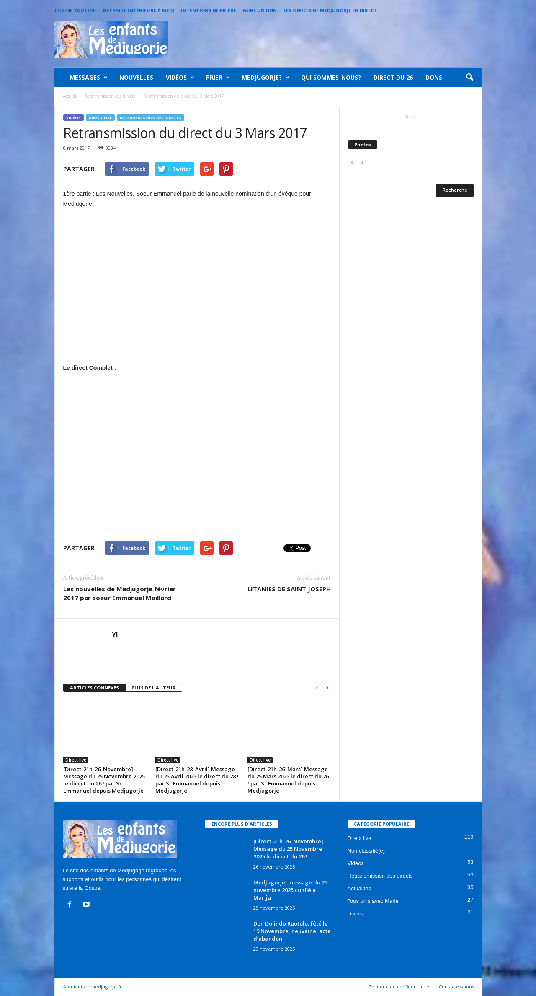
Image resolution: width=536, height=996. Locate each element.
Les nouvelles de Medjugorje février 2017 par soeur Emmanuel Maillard (119, 593)
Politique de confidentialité (398, 986)
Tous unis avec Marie (373, 901)
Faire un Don (259, 10)
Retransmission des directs (150, 117)
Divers (355, 913)
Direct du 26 (393, 77)
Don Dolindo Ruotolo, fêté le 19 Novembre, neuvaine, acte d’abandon (292, 931)
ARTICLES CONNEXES (94, 687)
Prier (218, 77)
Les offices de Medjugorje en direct (330, 10)
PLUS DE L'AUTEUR (153, 687)
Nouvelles (136, 77)
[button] (469, 77)
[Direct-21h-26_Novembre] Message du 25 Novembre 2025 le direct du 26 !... (288, 848)
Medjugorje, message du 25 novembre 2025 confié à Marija (290, 890)
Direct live (100, 117)
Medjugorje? (265, 77)
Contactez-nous (456, 986)
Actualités (359, 888)
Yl (115, 634)
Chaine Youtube (75, 10)
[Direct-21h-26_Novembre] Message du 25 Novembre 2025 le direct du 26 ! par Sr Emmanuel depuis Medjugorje (104, 779)
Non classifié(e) (366, 851)
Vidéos (180, 77)
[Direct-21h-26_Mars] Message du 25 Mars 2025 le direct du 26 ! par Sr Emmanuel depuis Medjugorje (288, 779)
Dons (433, 77)
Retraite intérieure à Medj (138, 10)
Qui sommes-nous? (331, 77)
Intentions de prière (208, 10)
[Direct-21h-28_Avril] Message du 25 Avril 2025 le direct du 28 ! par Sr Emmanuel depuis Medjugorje (197, 779)
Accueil (69, 96)
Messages (89, 77)
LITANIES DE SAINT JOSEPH (289, 589)
